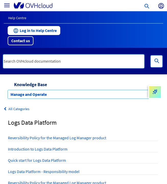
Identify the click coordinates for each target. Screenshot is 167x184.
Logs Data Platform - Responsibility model (43, 171)
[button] (34, 30)
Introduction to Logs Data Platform (37, 149)
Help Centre (17, 18)
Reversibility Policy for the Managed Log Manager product (57, 137)
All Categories (16, 109)
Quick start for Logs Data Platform (37, 160)
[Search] (156, 61)
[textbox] (74, 61)
